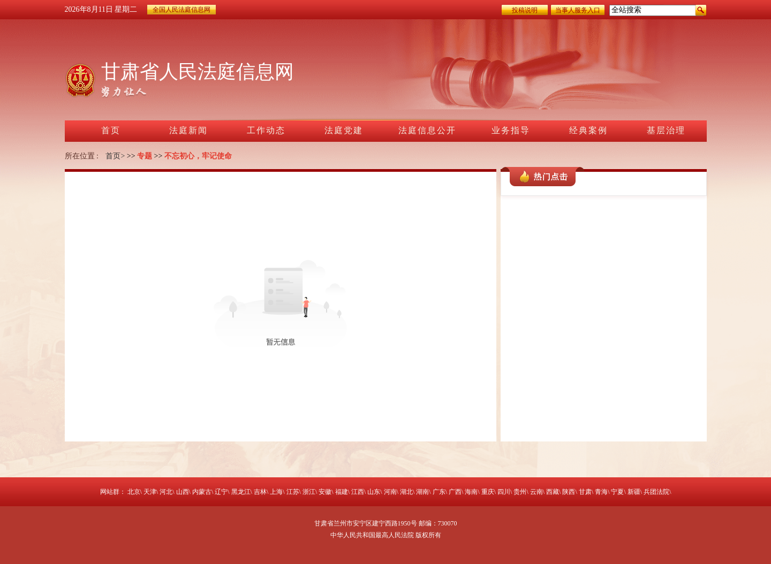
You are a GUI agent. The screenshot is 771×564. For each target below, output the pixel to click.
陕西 (568, 492)
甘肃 (585, 492)
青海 (601, 492)
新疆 (634, 492)
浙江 (309, 492)
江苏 (292, 492)
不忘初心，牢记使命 (198, 156)
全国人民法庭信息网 (181, 9)
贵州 (519, 492)
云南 (536, 492)
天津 (149, 492)
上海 (276, 492)
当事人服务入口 (577, 10)
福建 (341, 492)
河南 (390, 492)
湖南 (422, 492)
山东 (373, 492)
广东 (439, 492)
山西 (182, 492)
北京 (133, 492)
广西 (455, 492)
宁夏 (617, 492)
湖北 (406, 492)
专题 (144, 156)
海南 (471, 492)
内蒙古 (201, 492)
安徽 (325, 492)
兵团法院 (656, 492)
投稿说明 (525, 10)
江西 (357, 492)
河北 (166, 492)
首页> (115, 156)
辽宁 (221, 492)
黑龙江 (241, 492)
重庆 (487, 492)
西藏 (552, 492)
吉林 (260, 492)
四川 (503, 492)
